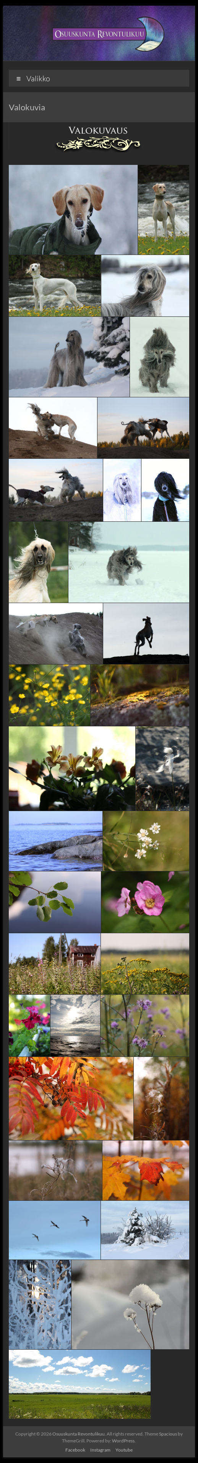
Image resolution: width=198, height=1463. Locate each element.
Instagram (100, 1450)
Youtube (124, 1450)
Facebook (75, 1450)
